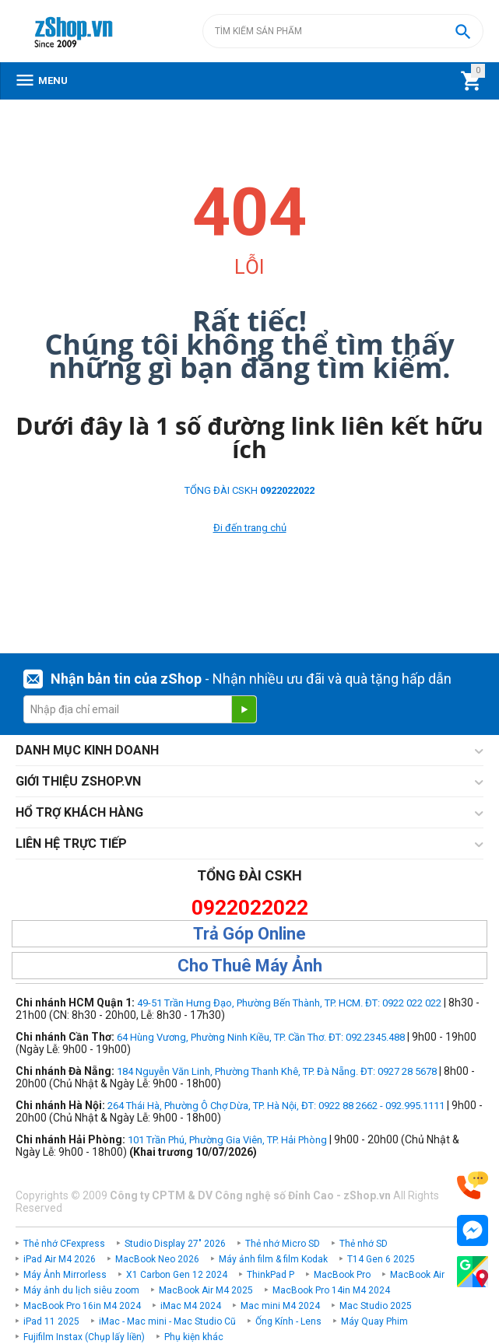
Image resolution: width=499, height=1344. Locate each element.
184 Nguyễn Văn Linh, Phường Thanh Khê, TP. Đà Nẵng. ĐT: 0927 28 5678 (277, 1071)
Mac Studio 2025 (375, 1305)
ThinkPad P (270, 1274)
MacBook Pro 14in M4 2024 (331, 1290)
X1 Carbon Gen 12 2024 (176, 1274)
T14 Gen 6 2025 (381, 1259)
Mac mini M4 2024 (280, 1305)
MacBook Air (417, 1274)
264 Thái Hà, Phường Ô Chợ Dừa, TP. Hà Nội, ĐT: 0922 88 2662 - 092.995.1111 (276, 1105)
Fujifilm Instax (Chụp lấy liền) (84, 1337)
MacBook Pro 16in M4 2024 (82, 1305)
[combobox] (342, 31)
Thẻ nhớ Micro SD (282, 1243)
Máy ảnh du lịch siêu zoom (81, 1290)
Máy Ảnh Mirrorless (65, 1274)
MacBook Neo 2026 (157, 1259)
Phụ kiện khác (193, 1337)
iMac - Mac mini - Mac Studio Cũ (167, 1321)
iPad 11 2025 (51, 1321)
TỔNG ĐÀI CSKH (249, 490)
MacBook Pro (342, 1274)
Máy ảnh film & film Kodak (273, 1259)
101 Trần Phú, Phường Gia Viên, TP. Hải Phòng (227, 1140)
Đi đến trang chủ (249, 528)
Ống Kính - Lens (288, 1321)
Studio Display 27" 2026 (175, 1243)
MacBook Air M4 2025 (206, 1290)
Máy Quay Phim (374, 1321)
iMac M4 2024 (190, 1305)
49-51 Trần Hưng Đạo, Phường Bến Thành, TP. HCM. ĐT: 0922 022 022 (289, 1003)
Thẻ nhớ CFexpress (64, 1243)
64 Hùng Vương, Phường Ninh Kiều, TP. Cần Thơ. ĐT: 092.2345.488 (261, 1037)
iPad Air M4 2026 (59, 1259)
